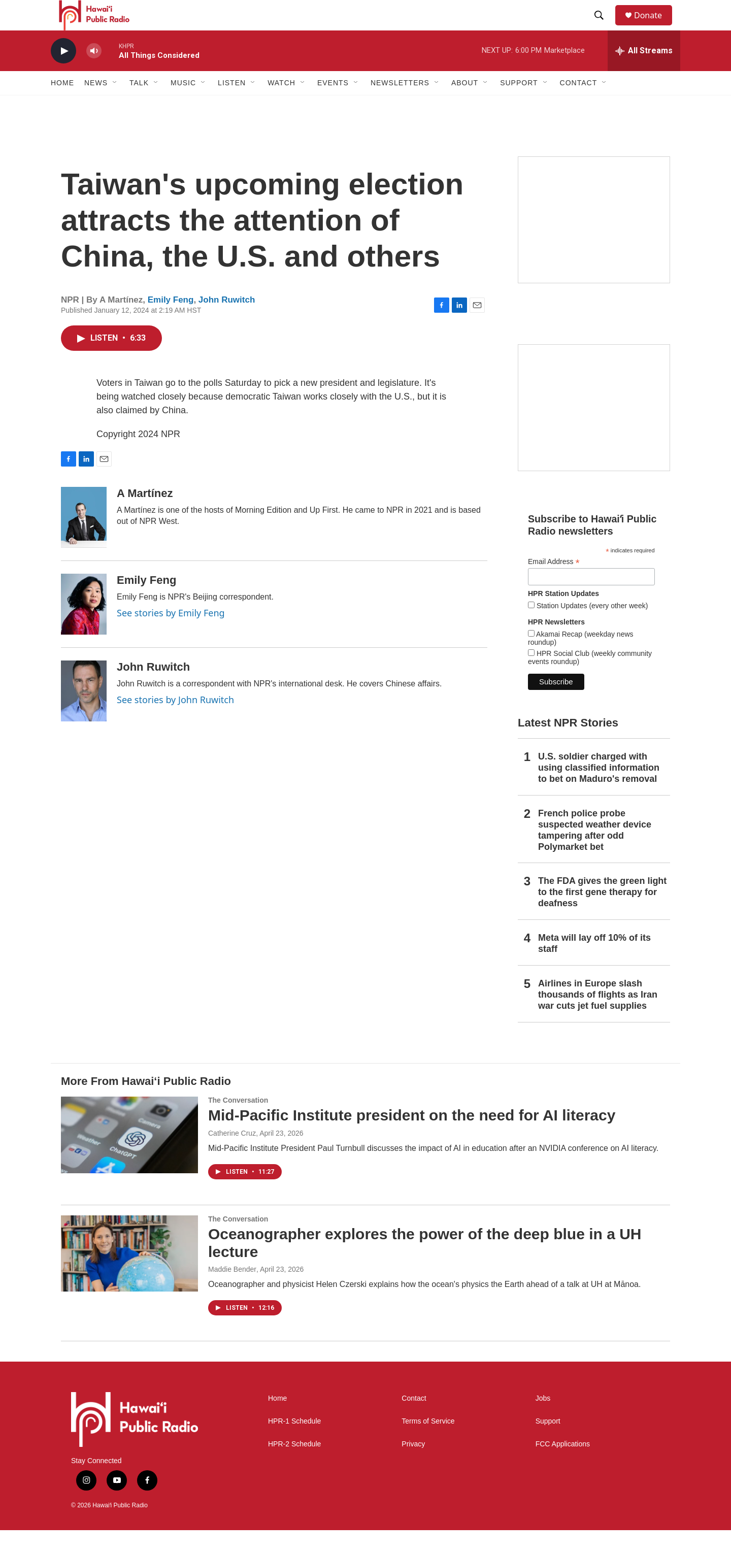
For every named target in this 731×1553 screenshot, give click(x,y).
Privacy (413, 1467)
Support (548, 1444)
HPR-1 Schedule (294, 1444)
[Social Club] (594, 430)
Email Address (554, 584)
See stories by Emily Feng (171, 636)
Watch (281, 106)
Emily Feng (171, 322)
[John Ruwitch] (84, 713)
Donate (654, 26)
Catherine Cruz (232, 1156)
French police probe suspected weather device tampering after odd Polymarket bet (594, 853)
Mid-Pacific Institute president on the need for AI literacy (411, 1138)
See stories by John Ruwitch (175, 722)
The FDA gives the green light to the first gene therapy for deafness (602, 915)
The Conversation (238, 1123)
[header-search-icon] (603, 26)
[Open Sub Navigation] (115, 106)
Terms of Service (428, 1444)
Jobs (543, 1421)
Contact (414, 1421)
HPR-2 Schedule (294, 1467)
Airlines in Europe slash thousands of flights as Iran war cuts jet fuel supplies (597, 1017)
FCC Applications (563, 1467)
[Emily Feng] (84, 627)
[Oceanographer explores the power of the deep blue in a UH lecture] (129, 1276)
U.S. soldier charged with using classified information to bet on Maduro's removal (598, 790)
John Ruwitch (226, 322)
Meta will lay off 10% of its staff (594, 966)
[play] (63, 74)
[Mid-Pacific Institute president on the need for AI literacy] (129, 1157)
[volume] (94, 73)
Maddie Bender (232, 1292)
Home (62, 106)
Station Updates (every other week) (591, 628)
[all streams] (644, 73)
